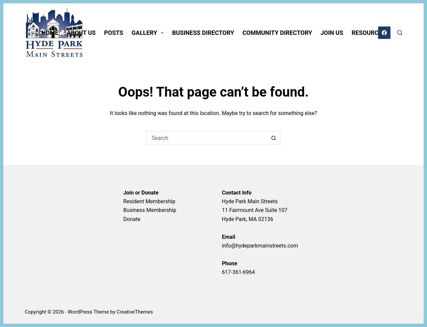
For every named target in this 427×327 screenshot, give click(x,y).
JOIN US (331, 32)
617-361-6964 (238, 272)
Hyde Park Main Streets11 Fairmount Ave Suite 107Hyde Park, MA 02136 (255, 210)
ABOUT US (81, 32)
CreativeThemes (135, 312)
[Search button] (274, 138)
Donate (131, 219)
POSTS (113, 32)
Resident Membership (149, 201)
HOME (49, 32)
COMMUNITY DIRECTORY (277, 32)
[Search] (399, 32)
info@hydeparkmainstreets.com (260, 245)
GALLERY (149, 33)
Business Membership (149, 210)
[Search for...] (206, 138)
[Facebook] (384, 32)
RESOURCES (369, 32)
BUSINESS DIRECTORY (203, 32)
